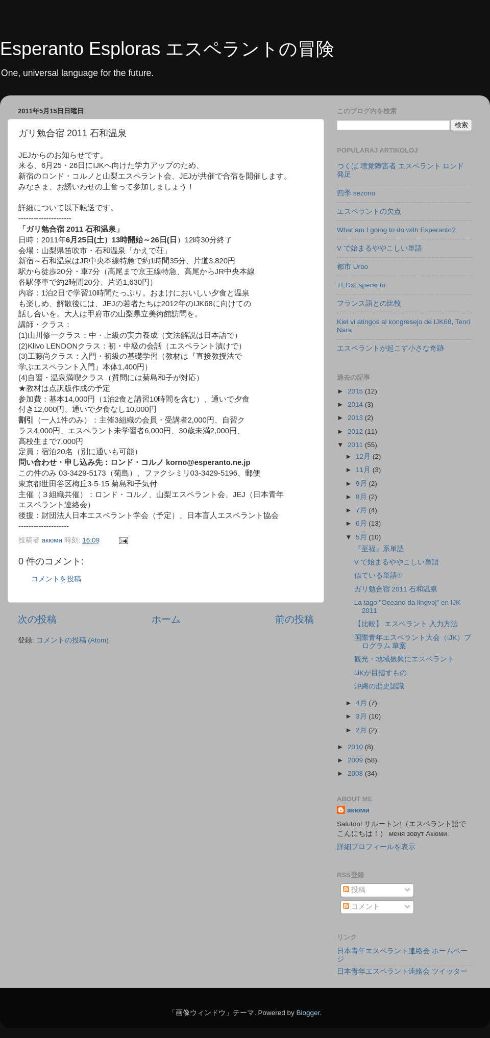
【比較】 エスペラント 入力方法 (406, 624)
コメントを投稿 (56, 579)
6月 (362, 523)
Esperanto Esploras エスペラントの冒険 (167, 48)
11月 (364, 470)
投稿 (354, 890)
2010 (356, 747)
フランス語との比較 (369, 303)
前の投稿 (294, 619)
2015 (356, 391)
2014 (356, 404)
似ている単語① (378, 575)
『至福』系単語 (379, 549)
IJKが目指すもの (380, 673)
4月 (362, 703)
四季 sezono (356, 193)
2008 (356, 773)
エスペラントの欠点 (369, 211)
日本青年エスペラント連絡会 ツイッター (402, 971)
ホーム (166, 619)
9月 (362, 483)
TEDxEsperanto (361, 285)
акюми (358, 810)
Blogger (308, 1013)
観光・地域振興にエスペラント (404, 659)
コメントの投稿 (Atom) (72, 640)
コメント (361, 906)
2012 (356, 431)
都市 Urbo (352, 266)
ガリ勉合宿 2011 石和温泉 (396, 589)
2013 (356, 418)
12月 (364, 456)
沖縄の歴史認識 (379, 686)
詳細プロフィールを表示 (376, 847)
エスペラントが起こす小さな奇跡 (390, 348)
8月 (362, 497)
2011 (356, 445)
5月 (362, 537)
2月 (362, 730)
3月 (362, 716)
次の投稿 (37, 619)
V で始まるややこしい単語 (379, 248)
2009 (356, 760)
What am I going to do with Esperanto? (396, 230)
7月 (362, 510)
